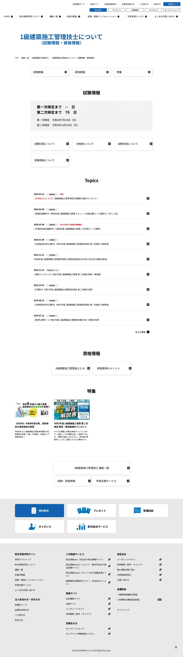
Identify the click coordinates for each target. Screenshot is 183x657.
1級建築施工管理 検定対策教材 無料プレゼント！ (66, 198)
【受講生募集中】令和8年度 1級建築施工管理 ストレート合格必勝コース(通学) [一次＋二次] (76, 213)
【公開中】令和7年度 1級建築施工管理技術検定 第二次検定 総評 (63, 289)
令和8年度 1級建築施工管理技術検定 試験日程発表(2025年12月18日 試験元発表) (70, 259)
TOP (17, 58)
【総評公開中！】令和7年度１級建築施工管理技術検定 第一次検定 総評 (66, 319)
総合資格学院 (33, 7)
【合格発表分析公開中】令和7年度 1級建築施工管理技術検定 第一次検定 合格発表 (71, 304)
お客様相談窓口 (124, 574)
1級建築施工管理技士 (40, 58)
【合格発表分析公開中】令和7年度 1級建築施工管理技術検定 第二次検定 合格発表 (71, 243)
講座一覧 (25, 58)
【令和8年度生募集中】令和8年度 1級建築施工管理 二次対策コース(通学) (67, 228)
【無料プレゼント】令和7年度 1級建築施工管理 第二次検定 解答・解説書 (67, 274)
